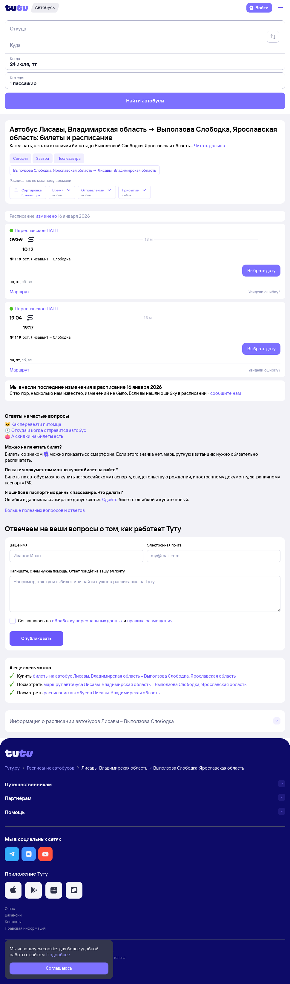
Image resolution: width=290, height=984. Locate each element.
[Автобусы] (45, 8)
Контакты (13, 921)
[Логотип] (17, 7)
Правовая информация (25, 928)
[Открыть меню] (281, 7)
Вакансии (13, 915)
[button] (12, 854)
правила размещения (150, 621)
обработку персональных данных (87, 621)
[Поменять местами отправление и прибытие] (273, 37)
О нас (10, 908)
